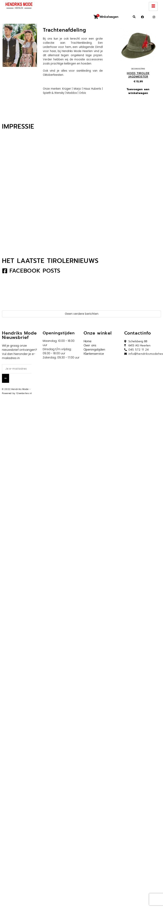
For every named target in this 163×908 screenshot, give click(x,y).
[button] (134, 17)
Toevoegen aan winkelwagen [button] (138, 91)
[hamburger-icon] (153, 6)
